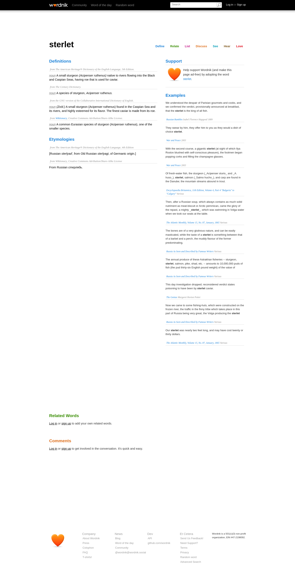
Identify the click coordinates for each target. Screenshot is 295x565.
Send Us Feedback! (191, 538)
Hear (227, 46)
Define (160, 46)
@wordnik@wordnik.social (130, 552)
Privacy (184, 552)
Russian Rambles (174, 119)
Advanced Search (190, 561)
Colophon (88, 547)
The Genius (171, 297)
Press (86, 543)
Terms (183, 547)
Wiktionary (61, 118)
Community (79, 5)
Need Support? (189, 543)
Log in (53, 423)
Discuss (201, 46)
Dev (150, 534)
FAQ (85, 552)
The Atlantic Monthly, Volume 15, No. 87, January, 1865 (192, 222)
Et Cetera (186, 534)
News (119, 534)
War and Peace (173, 140)
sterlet (187, 79)
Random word (125, 5)
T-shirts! (87, 557)
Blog (117, 538)
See (215, 46)
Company (89, 534)
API (150, 538)
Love (239, 46)
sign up (66, 423)
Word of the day (101, 5)
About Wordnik (91, 538)
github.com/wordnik (159, 543)
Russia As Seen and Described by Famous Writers (189, 251)
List (187, 46)
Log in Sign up (236, 4)
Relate (174, 46)
